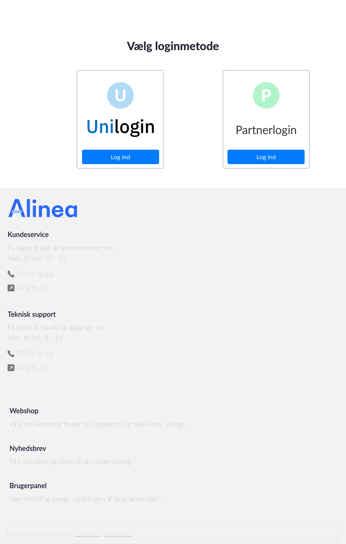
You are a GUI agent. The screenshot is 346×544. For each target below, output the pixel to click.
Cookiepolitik (87, 534)
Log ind (120, 156)
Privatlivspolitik (117, 534)
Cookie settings (56, 534)
